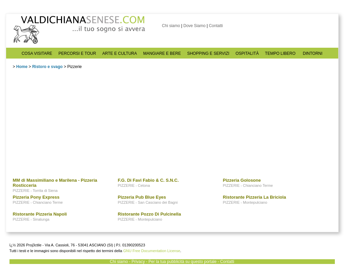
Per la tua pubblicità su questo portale (182, 261)
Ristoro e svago (47, 66)
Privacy (138, 261)
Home (21, 66)
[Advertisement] (64, 125)
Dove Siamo (194, 25)
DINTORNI (313, 53)
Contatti (216, 25)
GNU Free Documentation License (151, 251)
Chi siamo (171, 25)
